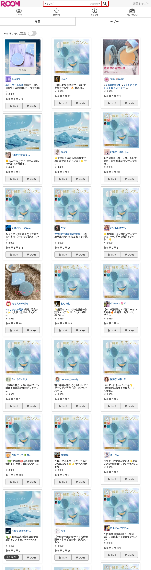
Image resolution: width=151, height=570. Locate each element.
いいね (33, 106)
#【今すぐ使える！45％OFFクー (120, 86)
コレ (16, 106)
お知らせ (94, 12)
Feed (19, 12)
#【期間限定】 (113, 85)
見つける (57, 12)
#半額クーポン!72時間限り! (69, 234)
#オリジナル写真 (14, 85)
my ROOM (132, 12)
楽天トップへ (141, 3)
